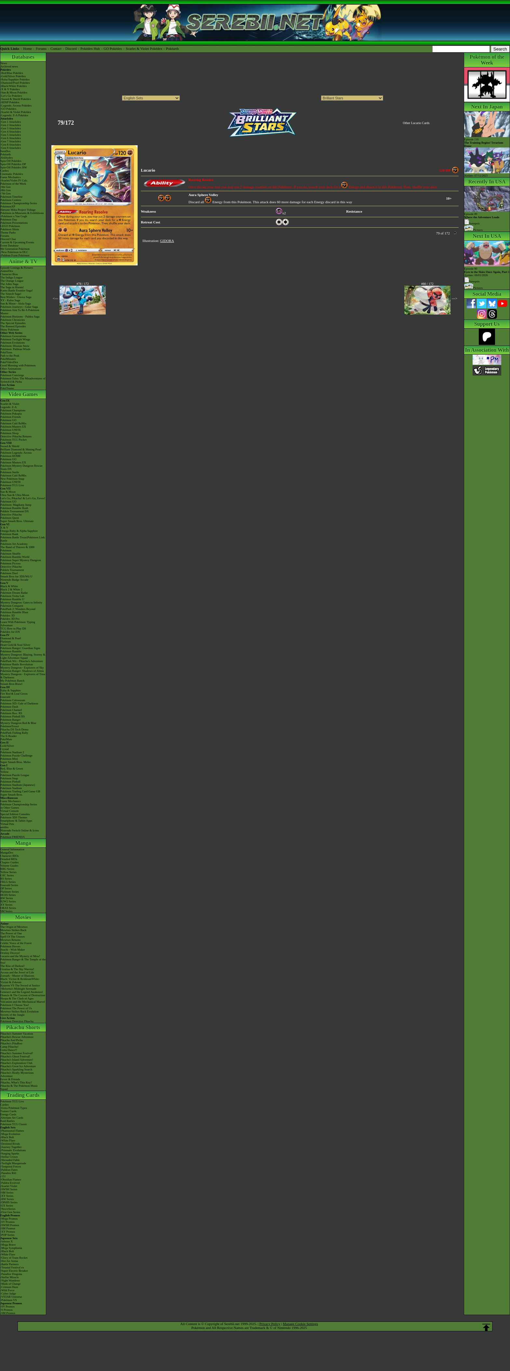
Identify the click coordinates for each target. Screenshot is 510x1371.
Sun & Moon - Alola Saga (15, 303)
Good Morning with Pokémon (17, 365)
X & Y (4, 527)
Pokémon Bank (9, 534)
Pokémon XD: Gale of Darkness (19, 703)
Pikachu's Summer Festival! (16, 1053)
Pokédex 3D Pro (10, 618)
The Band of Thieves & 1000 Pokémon (17, 548)
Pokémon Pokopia (11, 413)
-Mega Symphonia (11, 1248)
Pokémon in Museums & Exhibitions (22, 213)
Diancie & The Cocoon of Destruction (22, 995)
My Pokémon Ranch (12, 680)
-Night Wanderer (10, 1280)
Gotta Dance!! (8, 1050)
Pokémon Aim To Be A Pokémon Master (19, 311)
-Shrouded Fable (10, 1160)
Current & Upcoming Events (17, 242)
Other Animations (10, 368)
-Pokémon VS (8, 1300)
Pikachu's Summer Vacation (16, 1033)
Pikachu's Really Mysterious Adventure (17, 1074)
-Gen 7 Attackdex (10, 141)
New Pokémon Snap (12, 478)
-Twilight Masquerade (13, 1163)
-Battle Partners (9, 1264)
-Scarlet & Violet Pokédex (15, 112)
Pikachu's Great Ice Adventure (18, 1066)
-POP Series (7, 1235)
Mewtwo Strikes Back (13, 930)
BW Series (6, 898)
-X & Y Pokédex (10, 89)
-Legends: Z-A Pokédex (14, 115)
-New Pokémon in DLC (14, 252)
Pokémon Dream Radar (14, 592)
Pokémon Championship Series (18, 203)
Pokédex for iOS (10, 631)
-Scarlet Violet (8, 1186)
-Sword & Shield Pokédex (15, 99)
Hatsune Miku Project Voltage (17, 209)
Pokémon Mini (9, 758)
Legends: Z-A (8, 407)
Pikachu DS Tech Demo (14, 729)
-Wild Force (7, 1290)
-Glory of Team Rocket (13, 1257)
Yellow (4, 771)
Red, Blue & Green (11, 768)
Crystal (4, 749)
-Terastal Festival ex (12, 1267)
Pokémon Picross (10, 563)
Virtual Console (9, 811)
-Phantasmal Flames (12, 1130)
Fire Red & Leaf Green (13, 693)
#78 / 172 (82, 284)
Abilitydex (6, 157)
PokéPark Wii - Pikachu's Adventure (21, 661)
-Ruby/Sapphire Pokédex (15, 79)
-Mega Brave (8, 1244)
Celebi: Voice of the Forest (16, 943)
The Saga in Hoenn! (12, 287)
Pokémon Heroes (10, 946)
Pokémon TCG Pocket (13, 439)
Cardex (4, 170)
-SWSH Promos (9, 1225)
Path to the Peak (9, 355)
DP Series (6, 888)
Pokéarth (172, 48)
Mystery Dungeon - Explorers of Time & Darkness (22, 675)
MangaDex (6, 852)
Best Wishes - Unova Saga (15, 297)
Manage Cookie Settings (300, 1324)
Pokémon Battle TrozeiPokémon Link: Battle (23, 539)
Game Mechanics (10, 177)
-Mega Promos (9, 1218)
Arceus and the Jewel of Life (17, 972)
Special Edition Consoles (15, 814)
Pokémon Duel (9, 573)
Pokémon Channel (11, 710)
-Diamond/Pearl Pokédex (15, 82)
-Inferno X (6, 1241)
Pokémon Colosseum (12, 700)
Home (27, 48)
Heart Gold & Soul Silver (15, 644)
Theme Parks (8, 232)
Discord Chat (8, 239)
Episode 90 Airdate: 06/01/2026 (487, 272)
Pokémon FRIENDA (12, 837)
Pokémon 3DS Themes (13, 817)
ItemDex (5, 151)
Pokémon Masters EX (13, 426)
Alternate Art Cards (11, 1117)
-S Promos (6, 1309)
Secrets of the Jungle (12, 1014)
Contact (55, 48)
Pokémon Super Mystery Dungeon (20, 560)
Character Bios (9, 274)
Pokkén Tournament (12, 570)
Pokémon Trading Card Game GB (20, 791)
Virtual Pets (7, 824)
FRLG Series (8, 881)
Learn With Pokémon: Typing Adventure (17, 623)
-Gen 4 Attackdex (10, 131)
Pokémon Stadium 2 (12, 752)
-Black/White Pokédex (13, 86)
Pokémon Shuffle (10, 553)
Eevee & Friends (10, 1079)
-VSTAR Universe (11, 1296)
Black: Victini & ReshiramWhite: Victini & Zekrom (20, 980)
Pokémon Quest (9, 517)
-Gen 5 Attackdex (10, 134)
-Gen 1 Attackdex (10, 121)
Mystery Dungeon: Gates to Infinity (21, 602)
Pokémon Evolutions (12, 342)
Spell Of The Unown (12, 936)
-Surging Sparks (9, 1153)
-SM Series (6, 1192)
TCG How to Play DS (13, 628)
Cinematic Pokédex (11, 174)
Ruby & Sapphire (10, 690)
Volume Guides (9, 865)
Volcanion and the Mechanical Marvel (22, 1001)
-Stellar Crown (9, 1156)
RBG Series (7, 868)
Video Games (23, 394)
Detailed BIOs (8, 859)
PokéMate (6, 739)
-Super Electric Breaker (14, 1270)
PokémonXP (7, 206)
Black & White (9, 586)
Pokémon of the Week (13, 183)
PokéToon (6, 352)
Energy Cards (8, 1114)
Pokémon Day (8, 219)
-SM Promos (7, 1228)
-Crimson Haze (9, 1287)
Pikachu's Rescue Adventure (17, 1037)
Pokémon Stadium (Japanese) (17, 784)
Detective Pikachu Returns (16, 436)
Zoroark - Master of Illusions (17, 975)
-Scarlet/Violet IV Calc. (14, 180)
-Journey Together (10, 1147)
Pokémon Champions (12, 410)
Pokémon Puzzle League (14, 775)
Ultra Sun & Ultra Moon (14, 495)
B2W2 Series (8, 901)
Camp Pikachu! (9, 1046)
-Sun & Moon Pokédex (13, 92)
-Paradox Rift (8, 1173)
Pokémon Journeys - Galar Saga (19, 306)
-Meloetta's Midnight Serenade (18, 988)
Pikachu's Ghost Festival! (15, 1056)
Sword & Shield (9, 446)
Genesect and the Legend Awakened (21, 992)
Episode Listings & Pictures (16, 267)
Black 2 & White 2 (11, 589)
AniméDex (6, 271)
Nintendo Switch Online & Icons (19, 830)
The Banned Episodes (13, 326)
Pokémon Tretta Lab (12, 596)
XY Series (6, 904)
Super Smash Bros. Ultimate (17, 521)
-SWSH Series (8, 1189)
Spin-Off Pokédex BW (13, 167)
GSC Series (7, 875)
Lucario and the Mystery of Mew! (20, 956)
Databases (23, 57)
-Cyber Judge (8, 1293)
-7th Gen (5, 193)
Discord (71, 48)
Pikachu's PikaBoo (11, 1043)
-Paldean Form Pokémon (15, 255)
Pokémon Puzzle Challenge (16, 755)
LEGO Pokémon (10, 226)
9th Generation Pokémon (15, 248)
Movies (23, 917)
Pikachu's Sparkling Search (16, 1069)
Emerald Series (9, 885)
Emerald (5, 697)
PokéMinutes (8, 358)
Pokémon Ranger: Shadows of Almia (22, 670)
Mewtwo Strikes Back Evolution (19, 1011)
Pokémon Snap (9, 778)
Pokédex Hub (90, 48)
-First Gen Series (10, 1212)
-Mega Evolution (10, 1134)
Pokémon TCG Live (12, 485)
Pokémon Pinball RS (12, 716)
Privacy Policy (269, 1324)
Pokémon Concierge (12, 375)
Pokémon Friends (10, 416)
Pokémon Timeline (11, 196)
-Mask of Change (10, 1283)
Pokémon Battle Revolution (16, 664)
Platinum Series (9, 891)
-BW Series (7, 1199)
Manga (23, 843)
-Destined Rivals (10, 1143)
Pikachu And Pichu (11, 1040)
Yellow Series (8, 872)
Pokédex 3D (7, 615)
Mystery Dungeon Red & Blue (18, 723)
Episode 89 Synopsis (481, 218)
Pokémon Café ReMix (13, 423)
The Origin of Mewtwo (14, 926)
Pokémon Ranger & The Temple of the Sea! (23, 961)
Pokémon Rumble (10, 651)
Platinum (5, 641)
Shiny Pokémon (9, 329)
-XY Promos (7, 1231)
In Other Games (9, 807)
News (3, 63)
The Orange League (11, 280)
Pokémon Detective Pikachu (17, 1021)
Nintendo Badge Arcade (14, 579)
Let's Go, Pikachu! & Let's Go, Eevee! (22, 498)
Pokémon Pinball (10, 781)
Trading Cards (23, 1095)
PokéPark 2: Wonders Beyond (17, 609)
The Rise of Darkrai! (12, 966)
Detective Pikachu (11, 514)
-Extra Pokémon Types (13, 1108)
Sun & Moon (8, 491)
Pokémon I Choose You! (14, 1005)
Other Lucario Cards (416, 123)
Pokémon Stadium (11, 788)
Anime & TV (23, 261)
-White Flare (7, 1140)
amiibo (4, 827)
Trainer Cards (8, 1111)
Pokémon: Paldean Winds (15, 349)
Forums (41, 48)
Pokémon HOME (10, 456)
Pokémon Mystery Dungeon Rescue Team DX (21, 467)
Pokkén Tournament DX (14, 511)
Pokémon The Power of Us (16, 1008)
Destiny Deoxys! (10, 952)
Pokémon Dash (9, 706)
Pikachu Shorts (23, 1027)
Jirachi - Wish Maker (12, 949)
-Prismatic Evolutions (13, 1150)
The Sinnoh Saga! (10, 293)
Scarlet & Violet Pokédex (144, 48)
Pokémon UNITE (10, 429)
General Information (12, 849)
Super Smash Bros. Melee (15, 762)
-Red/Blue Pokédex (11, 73)
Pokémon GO (8, 420)
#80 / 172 (427, 284)
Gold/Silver (7, 745)
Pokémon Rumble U (12, 599)
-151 (3, 1176)
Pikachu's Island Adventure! (16, 1059)
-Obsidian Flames (10, 1179)
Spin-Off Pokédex (10, 161)
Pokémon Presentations (14, 222)
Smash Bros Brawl (11, 684)
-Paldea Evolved (10, 1182)
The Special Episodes (12, 323)
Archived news (9, 66)
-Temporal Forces (10, 1166)
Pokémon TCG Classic (13, 1124)
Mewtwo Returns (10, 939)
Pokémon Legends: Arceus (16, 452)
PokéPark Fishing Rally (14, 732)
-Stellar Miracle (9, 1277)
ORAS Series (8, 908)
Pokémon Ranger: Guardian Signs (20, 648)
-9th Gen (5, 187)
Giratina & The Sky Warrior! (17, 969)
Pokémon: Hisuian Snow (15, 345)
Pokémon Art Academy (14, 543)
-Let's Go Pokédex (11, 95)
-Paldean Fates (9, 1169)
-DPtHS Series (9, 1202)
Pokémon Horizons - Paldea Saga (19, 316)
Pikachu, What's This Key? (16, 1082)
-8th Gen (5, 190)
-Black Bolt (7, 1137)
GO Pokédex (113, 48)
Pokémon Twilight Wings (15, 339)
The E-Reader (8, 736)
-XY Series (6, 1195)
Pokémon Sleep (9, 433)
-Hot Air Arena (9, 1261)
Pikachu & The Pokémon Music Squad (19, 1087)
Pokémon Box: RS (11, 713)
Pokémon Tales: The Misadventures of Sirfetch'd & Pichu (23, 380)
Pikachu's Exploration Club (16, 1063)
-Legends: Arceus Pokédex (16, 105)
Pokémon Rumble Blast (14, 612)
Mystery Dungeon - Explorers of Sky (22, 667)
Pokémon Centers (10, 200)
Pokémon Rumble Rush (14, 508)
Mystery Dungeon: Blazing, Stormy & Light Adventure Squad (22, 656)
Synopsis (472, 281)
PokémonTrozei (9, 726)
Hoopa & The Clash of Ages (17, 998)
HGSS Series (8, 895)
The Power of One (11, 933)
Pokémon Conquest (11, 605)
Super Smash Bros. (11, 794)
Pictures (473, 230)
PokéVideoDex (9, 362)
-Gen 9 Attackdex (10, 147)
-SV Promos (7, 1221)
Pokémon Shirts (9, 229)
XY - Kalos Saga (10, 300)
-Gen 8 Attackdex (10, 144)
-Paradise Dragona (11, 1274)
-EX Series (6, 1205)
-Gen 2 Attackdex (10, 125)
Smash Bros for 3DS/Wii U (16, 576)
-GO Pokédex (8, 108)
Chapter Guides (9, 862)
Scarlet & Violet (9, 403)
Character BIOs (9, 855)
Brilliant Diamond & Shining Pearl (20, 449)
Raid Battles (7, 1121)
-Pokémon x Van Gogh (13, 216)
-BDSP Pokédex (9, 102)
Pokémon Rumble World (14, 556)
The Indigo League (11, 277)
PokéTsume (7, 388)
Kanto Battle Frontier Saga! (16, 290)
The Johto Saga (9, 284)
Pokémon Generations (13, 336)
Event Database (9, 245)
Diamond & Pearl (10, 638)
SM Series (6, 911)
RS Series (6, 878)
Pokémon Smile (9, 472)
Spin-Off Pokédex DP (13, 164)
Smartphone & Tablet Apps (16, 820)
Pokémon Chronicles (12, 319)
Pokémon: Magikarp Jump (16, 504)
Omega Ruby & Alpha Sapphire (19, 530)
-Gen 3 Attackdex (10, 128)
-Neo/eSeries (7, 1208)
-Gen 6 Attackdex (10, 138)
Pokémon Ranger (10, 719)
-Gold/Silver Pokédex (13, 76)
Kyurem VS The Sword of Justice (20, 985)
